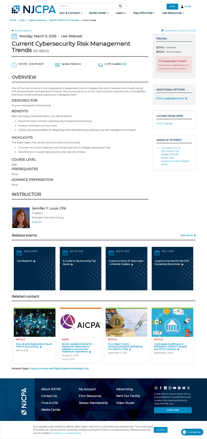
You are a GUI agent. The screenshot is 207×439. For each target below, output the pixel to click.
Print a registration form (170, 98)
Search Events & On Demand (64, 20)
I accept (160, 430)
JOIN (172, 6)
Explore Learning (37, 20)
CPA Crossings (164, 123)
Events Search (22, 30)
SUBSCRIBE (173, 410)
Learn (22, 20)
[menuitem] (70, 13)
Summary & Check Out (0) (178, 30)
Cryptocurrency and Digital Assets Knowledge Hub (59, 368)
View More (186, 235)
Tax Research (24, 261)
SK (124, 64)
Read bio (37, 222)
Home (12, 20)
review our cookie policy (67, 433)
